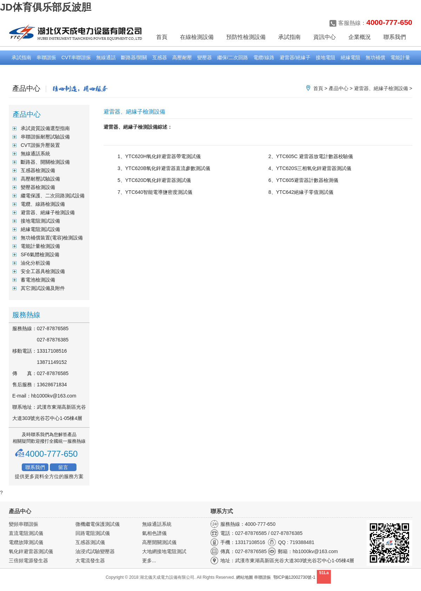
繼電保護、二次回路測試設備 (53, 195)
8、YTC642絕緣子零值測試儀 (300, 192)
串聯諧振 (46, 57)
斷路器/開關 (134, 57)
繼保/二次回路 (232, 57)
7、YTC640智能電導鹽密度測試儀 (155, 192)
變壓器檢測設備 (38, 187)
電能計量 (400, 57)
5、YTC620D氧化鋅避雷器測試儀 (154, 180)
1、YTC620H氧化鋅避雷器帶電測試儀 (159, 156)
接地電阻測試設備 (40, 221)
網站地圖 (244, 577)
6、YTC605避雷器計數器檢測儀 (303, 180)
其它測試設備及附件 (43, 288)
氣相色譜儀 (154, 533)
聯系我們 (35, 467)
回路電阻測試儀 (92, 533)
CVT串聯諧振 (76, 57)
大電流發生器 (90, 560)
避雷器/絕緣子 (295, 57)
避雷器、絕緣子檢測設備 (381, 88)
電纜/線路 (263, 57)
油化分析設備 (35, 263)
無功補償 (375, 57)
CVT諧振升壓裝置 (40, 145)
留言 (63, 467)
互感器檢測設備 (38, 170)
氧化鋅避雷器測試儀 (31, 551)
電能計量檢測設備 (40, 246)
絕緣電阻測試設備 (40, 229)
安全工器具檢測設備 (43, 271)
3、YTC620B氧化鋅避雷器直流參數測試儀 (164, 168)
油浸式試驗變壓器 (95, 551)
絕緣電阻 (350, 57)
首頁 (161, 37)
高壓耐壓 (182, 57)
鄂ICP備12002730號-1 (294, 577)
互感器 (159, 57)
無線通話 (106, 57)
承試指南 (21, 57)
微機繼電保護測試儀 (97, 524)
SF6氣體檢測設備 (40, 254)
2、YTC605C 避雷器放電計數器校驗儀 (310, 156)
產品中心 (338, 88)
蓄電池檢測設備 (38, 280)
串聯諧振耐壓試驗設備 (45, 137)
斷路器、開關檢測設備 (45, 162)
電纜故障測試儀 (26, 542)
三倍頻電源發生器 (28, 560)
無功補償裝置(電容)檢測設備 (52, 237)
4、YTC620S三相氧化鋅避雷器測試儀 (309, 168)
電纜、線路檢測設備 (43, 204)
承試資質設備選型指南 (45, 128)
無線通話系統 (35, 153)
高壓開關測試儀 (159, 542)
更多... (149, 560)
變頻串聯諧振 (23, 524)
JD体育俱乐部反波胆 (45, 7)
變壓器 (204, 57)
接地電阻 (325, 57)
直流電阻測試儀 (26, 533)
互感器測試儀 (90, 542)
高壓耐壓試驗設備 (40, 179)
